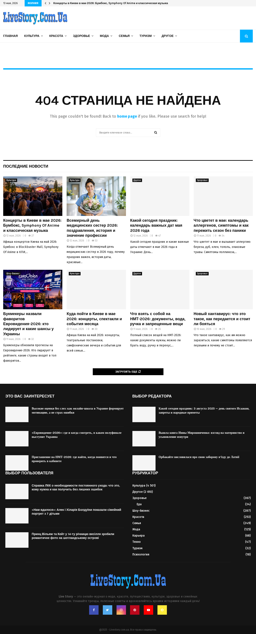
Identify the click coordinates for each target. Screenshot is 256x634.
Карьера (138, 535)
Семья (124, 36)
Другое (168, 36)
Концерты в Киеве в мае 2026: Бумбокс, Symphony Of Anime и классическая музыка (110, 3)
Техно (136, 542)
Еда (139, 504)
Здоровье (81, 36)
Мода (104, 36)
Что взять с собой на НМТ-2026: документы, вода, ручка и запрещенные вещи (158, 318)
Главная (10, 36)
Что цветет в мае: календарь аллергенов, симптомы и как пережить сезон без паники (221, 225)
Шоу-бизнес (12, 273)
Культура (31, 36)
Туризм (145, 36)
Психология (140, 554)
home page (127, 116)
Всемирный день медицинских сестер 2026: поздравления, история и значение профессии (92, 228)
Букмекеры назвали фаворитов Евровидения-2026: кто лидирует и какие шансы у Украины (28, 323)
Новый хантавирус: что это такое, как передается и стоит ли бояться (222, 318)
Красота (56, 36)
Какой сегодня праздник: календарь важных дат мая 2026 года (156, 225)
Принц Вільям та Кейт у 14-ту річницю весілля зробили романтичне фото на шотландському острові (73, 536)
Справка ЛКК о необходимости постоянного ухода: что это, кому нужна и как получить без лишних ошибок (76, 487)
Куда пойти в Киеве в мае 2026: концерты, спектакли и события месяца (94, 318)
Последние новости (25, 166)
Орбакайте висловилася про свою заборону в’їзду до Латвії (199, 457)
